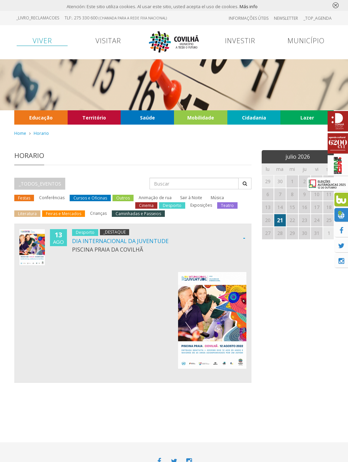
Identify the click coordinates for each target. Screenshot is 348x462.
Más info (249, 7)
